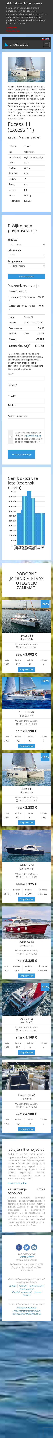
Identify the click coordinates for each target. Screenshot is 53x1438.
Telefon (11, 405)
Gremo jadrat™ (26, 1256)
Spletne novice (37, 1285)
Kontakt (26, 1295)
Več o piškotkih (13, 31)
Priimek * (12, 384)
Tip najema (15, 261)
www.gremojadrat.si (26, 1307)
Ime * (10, 373)
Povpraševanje (26, 669)
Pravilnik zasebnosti (21, 1292)
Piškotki (23, 1285)
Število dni (14, 250)
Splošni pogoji (26, 1289)
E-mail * (11, 395)
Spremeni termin (26, 276)
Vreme (37, 1292)
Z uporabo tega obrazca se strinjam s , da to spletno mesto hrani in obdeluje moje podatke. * (28, 437)
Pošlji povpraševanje (21, 454)
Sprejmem (11, 27)
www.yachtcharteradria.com (26, 1310)
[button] (10, 69)
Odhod (13, 239)
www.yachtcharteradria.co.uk (26, 1313)
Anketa (12, 1285)
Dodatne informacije (17, 416)
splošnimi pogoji (33, 435)
